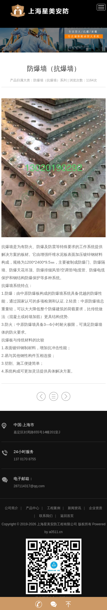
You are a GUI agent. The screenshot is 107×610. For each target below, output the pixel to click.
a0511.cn (56, 532)
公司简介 (11, 508)
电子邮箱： (23, 478)
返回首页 (67, 516)
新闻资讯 (74, 508)
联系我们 (46, 516)
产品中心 (32, 508)
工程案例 (53, 508)
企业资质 (95, 508)
